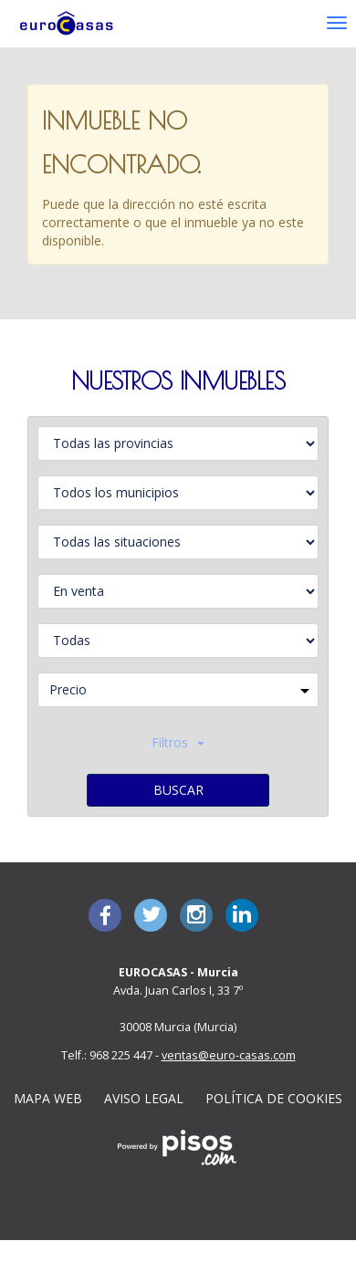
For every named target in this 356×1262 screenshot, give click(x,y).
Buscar (178, 789)
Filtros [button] (178, 742)
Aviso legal (143, 1098)
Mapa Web (48, 1098)
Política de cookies (273, 1098)
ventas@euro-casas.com (229, 1055)
